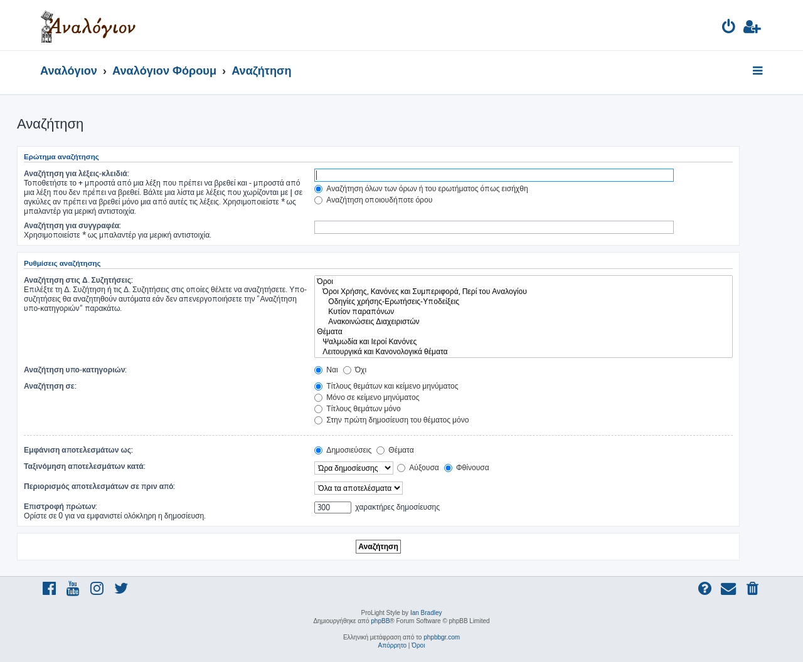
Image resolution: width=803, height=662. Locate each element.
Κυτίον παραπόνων (523, 312)
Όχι (354, 369)
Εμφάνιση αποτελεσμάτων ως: (78, 449)
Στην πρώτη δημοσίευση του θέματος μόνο (391, 419)
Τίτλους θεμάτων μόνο (357, 408)
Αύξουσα (418, 467)
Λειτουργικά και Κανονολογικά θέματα (523, 352)
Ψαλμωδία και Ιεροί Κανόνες (523, 342)
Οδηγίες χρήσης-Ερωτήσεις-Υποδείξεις (523, 302)
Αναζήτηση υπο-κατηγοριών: (75, 369)
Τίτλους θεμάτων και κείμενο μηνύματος (386, 386)
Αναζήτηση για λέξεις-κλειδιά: (76, 173)
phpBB (380, 620)
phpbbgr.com (441, 637)
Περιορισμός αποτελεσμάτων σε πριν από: (100, 486)
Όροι (523, 281)
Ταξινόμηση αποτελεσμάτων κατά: (85, 466)
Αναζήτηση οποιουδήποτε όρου (373, 199)
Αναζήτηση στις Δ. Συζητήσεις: (78, 280)
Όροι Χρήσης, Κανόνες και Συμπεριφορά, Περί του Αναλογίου (523, 291)
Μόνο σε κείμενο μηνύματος (366, 397)
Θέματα (523, 332)
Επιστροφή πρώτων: (60, 506)
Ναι (326, 369)
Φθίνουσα (466, 467)
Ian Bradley (426, 612)
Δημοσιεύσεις (342, 449)
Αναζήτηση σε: (50, 386)
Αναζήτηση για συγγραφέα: (72, 225)
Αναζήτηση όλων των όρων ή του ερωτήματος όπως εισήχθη (421, 188)
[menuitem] (729, 28)
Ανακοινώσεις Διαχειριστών (523, 322)
